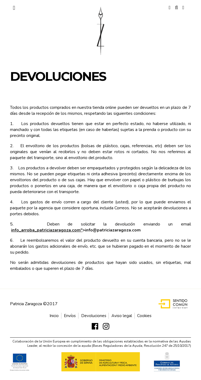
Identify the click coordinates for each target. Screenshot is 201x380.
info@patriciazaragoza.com (113, 230)
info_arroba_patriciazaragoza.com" (47, 230)
